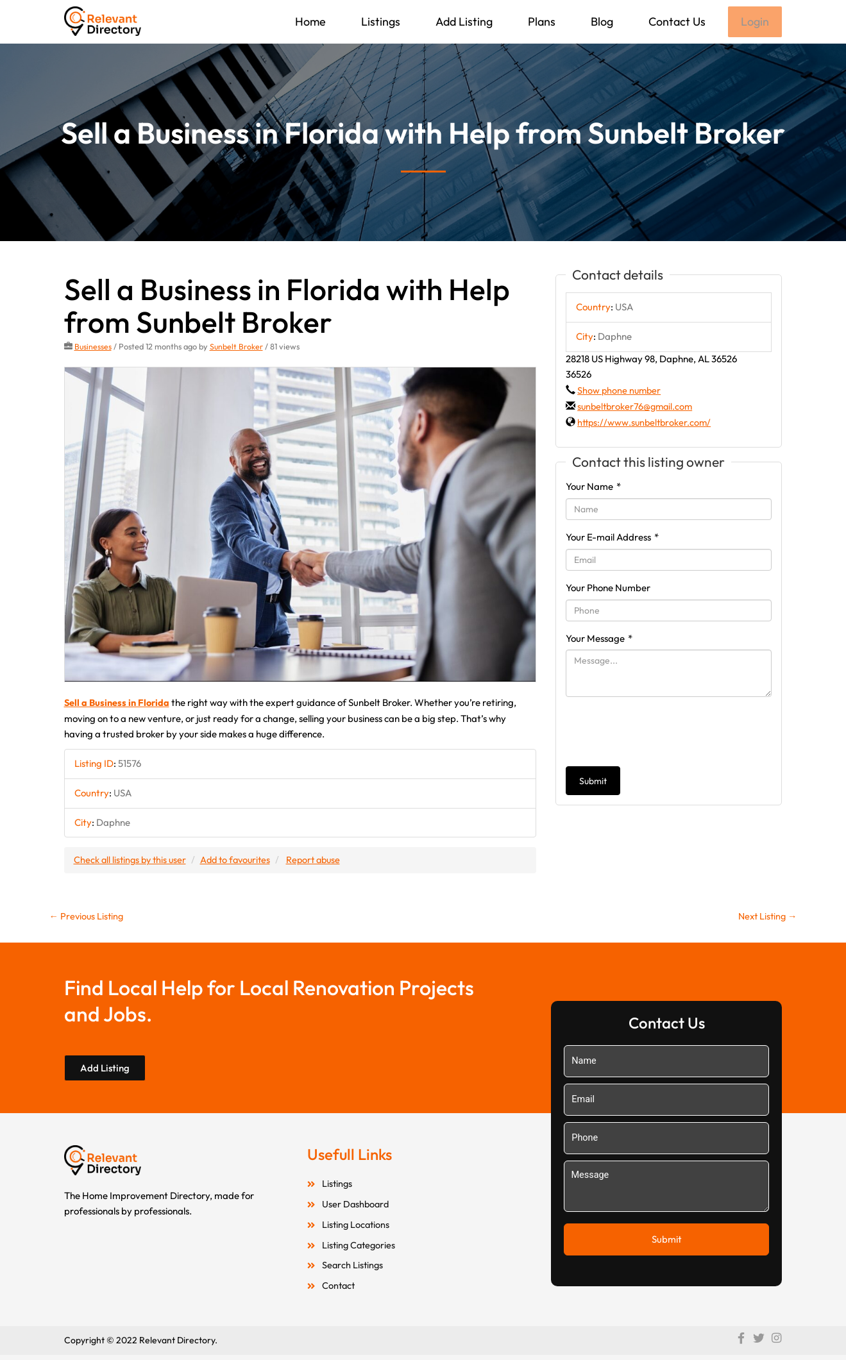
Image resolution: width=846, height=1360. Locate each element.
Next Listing (766, 918)
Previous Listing (87, 918)
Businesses (93, 347)
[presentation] (663, 733)
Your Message (599, 639)
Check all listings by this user (132, 861)
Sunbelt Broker (237, 347)
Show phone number (620, 391)
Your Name (593, 488)
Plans (540, 21)
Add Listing (462, 21)
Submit (593, 782)
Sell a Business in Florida (118, 704)
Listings (379, 21)
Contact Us (675, 21)
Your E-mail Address (612, 538)
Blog (600, 21)
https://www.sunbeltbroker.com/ (646, 423)
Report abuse (323, 861)
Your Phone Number (608, 589)
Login (754, 22)
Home (309, 21)
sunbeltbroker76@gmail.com (637, 407)
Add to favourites (242, 861)
